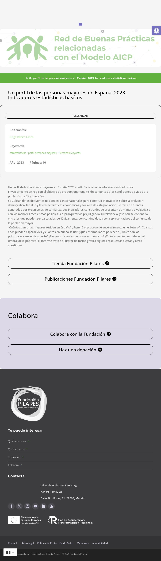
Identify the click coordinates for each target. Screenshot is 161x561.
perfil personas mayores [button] (42, 153)
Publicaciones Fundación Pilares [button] (78, 279)
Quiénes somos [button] (17, 441)
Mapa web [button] (83, 543)
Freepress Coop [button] (37, 553)
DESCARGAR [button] (81, 115)
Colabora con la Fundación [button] (77, 334)
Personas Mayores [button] (69, 153)
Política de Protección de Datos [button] (55, 543)
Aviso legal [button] (28, 543)
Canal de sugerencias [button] (25, 532)
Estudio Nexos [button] (53, 553)
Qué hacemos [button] (16, 449)
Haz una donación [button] (77, 350)
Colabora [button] (13, 465)
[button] (156, 30)
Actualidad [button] (14, 457)
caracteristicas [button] (18, 153)
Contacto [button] (13, 543)
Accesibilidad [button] (100, 543)
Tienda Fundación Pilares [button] (78, 263)
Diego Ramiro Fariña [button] (21, 137)
